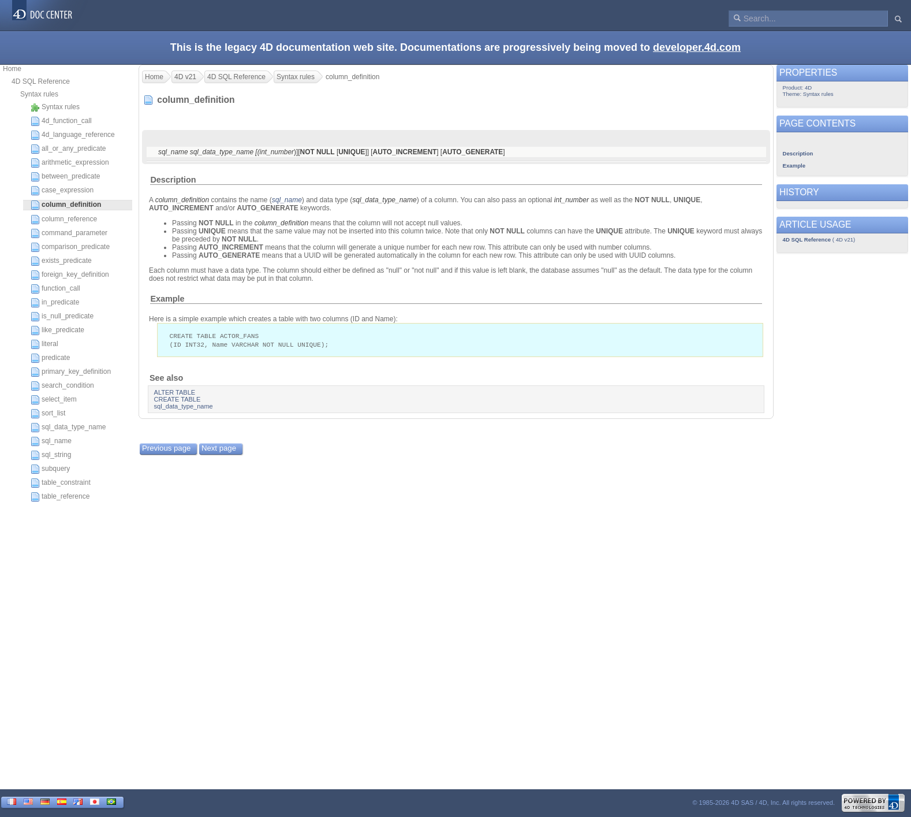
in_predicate (55, 302)
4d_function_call (61, 121)
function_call (55, 289)
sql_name (51, 441)
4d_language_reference (73, 135)
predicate (50, 358)
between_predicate (65, 176)
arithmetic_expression (70, 163)
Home (12, 69)
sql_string (51, 455)
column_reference (64, 219)
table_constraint (61, 483)
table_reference (60, 497)
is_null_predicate (62, 316)
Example (167, 298)
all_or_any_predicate (68, 149)
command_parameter (69, 233)
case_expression (62, 190)
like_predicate (57, 330)
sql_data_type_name (68, 427)
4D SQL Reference (41, 81)
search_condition (62, 386)
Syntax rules (39, 94)
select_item (54, 399)
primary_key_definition (71, 372)
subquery (50, 469)
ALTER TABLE (175, 393)
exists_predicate (61, 261)
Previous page (166, 449)
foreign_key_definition (70, 275)
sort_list (48, 413)
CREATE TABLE (177, 400)
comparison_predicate (70, 247)
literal (44, 344)
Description (173, 179)
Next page (218, 449)
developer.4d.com (697, 47)
